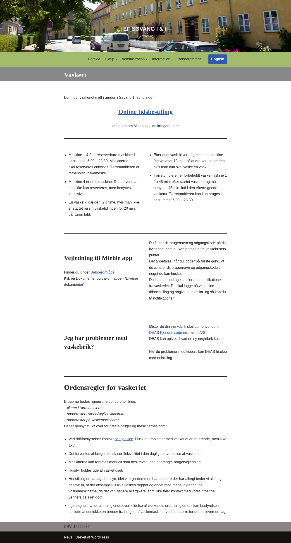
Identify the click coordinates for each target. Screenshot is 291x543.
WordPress (100, 537)
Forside (94, 59)
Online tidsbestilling (145, 111)
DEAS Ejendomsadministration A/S (177, 333)
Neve (68, 537)
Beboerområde (190, 59)
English (217, 59)
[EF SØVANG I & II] (145, 31)
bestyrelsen (124, 439)
